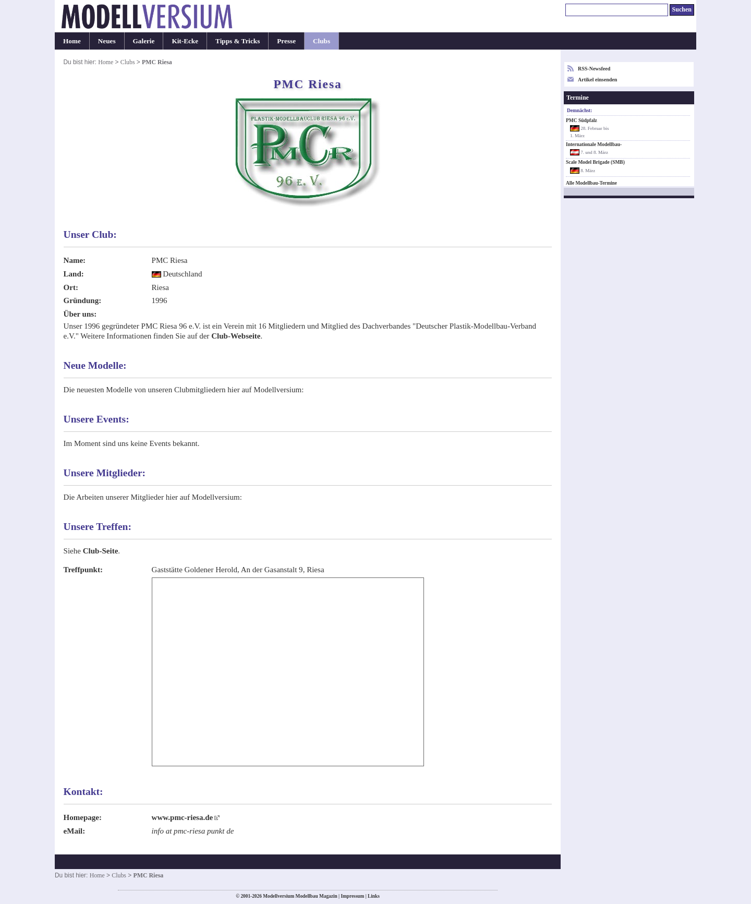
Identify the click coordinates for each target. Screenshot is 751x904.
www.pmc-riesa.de (182, 817)
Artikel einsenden (597, 79)
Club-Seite (100, 551)
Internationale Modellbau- (594, 144)
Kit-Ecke (185, 41)
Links (374, 896)
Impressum (352, 896)
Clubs (321, 41)
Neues (107, 41)
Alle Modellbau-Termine (591, 183)
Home (72, 41)
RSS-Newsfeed (594, 68)
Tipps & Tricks (237, 41)
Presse (286, 41)
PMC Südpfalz (581, 120)
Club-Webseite (235, 336)
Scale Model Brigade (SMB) (595, 162)
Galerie (144, 41)
